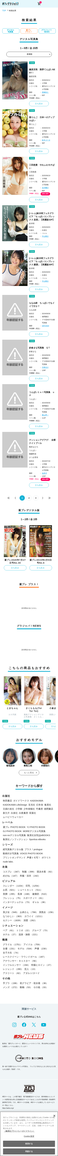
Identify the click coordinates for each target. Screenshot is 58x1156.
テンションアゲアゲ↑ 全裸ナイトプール (42, 441)
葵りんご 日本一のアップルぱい (42, 119)
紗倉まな (32, 351)
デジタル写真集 (10, 31)
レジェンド (13, 969)
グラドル (12, 944)
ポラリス (46, 857)
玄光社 (31, 804)
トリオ (23, 930)
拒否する (29, 1144)
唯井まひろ (33, 447)
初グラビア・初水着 (34, 983)
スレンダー (14, 885)
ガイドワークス (21, 800)
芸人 (30, 969)
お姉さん (29, 912)
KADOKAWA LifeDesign (15, 804)
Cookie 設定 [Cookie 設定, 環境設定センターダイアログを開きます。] (29, 1136)
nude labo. (8, 861)
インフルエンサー (16, 965)
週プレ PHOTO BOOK (14, 827)
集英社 (47, 804)
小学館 (18, 809)
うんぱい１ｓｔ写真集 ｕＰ (42, 394)
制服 (29, 871)
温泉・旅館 (29, 934)
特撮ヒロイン (42, 965)
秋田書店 (7, 800)
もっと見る (29, 773)
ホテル (10, 934)
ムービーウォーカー (13, 817)
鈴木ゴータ (46, 140)
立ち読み (39, 104)
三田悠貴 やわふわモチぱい (42, 166)
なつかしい (13, 916)
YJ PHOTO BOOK (36, 827)
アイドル (32, 944)
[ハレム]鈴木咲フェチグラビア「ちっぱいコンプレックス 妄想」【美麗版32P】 (42, 216)
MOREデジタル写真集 (34, 831)
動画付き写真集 (11, 853)
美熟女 (47, 912)
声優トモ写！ (33, 857)
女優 (9, 948)
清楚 (30, 920)
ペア (9, 930)
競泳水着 (45, 871)
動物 (26, 987)
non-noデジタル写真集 (14, 835)
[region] (29, 1134)
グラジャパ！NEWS (46, 31)
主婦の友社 (8, 809)
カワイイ (34, 916)
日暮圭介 (45, 367)
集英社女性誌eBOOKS (38, 835)
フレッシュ (12, 898)
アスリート (12, 973)
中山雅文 (45, 236)
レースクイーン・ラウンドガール (24, 956)
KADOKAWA (36, 800)
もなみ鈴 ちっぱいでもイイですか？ (42, 304)
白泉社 (14, 813)
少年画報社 (29, 809)
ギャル (39, 902)
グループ (40, 930)
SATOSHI (45, 326)
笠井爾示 (45, 188)
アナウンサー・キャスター (20, 961)
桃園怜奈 (32, 454)
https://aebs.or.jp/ (8, 1108)
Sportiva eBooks (37, 839)
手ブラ (11, 983)
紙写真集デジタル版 (13, 849)
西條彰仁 (45, 92)
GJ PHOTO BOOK (12, 831)
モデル (25, 948)
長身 (24, 894)
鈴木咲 (32, 223)
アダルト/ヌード (31, 973)
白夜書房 (23, 813)
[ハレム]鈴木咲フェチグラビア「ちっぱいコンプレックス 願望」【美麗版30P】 (42, 261)
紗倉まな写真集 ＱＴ (39, 347)
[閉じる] (54, 1115)
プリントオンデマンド (14, 857)
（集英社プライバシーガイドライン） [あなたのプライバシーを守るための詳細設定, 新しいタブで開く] (19, 1131)
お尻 (9, 890)
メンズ (11, 987)
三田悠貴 (32, 172)
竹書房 (39, 809)
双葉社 (32, 813)
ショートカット (30, 890)
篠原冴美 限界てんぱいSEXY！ (42, 71)
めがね (11, 875)
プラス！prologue (33, 849)
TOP (4, 11)
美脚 (9, 894)
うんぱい (32, 399)
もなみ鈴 (32, 310)
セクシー (12, 920)
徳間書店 (48, 809)
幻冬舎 (39, 804)
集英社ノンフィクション (15, 839)
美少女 (11, 912)
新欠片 (6, 813)
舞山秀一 (45, 415)
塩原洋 (44, 473)
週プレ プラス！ (28, 31)
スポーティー (34, 898)
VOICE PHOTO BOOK (31, 853)
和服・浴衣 (30, 875)
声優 (41, 948)
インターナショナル (17, 902)
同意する (29, 1151)
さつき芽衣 (33, 457)
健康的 (40, 894)
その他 (40, 987)
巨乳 (33, 885)
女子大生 (11, 952)
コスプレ (12, 871)
